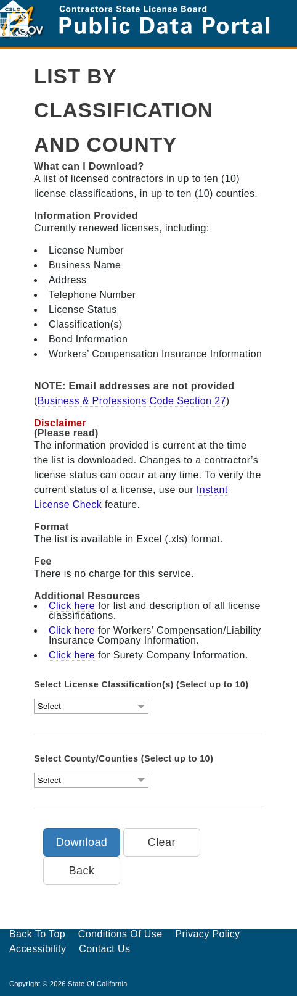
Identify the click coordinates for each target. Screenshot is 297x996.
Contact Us (104, 949)
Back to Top (37, 934)
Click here (72, 605)
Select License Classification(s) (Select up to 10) (141, 684)
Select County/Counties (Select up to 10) (123, 758)
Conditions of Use (120, 934)
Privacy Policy (207, 934)
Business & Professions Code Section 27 (132, 401)
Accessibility (37, 949)
